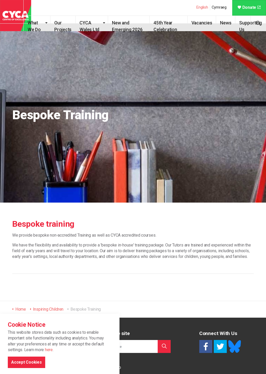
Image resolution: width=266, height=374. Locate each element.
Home (104, 359)
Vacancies (201, 22)
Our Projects (69, 25)
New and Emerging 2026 (131, 25)
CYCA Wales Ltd (92, 25)
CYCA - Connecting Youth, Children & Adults (15, 15)
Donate (249, 7)
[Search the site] (133, 346)
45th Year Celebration (167, 25)
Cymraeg (219, 7)
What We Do (41, 25)
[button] (164, 346)
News (225, 22)
